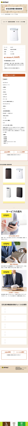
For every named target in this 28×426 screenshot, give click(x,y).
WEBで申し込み (14, 162)
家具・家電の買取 (9, 2)
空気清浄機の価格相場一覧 (14, 230)
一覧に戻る (14, 232)
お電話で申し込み (14, 159)
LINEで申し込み (14, 166)
